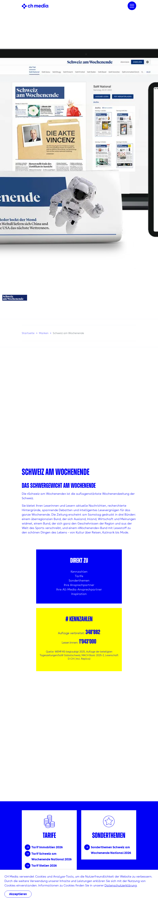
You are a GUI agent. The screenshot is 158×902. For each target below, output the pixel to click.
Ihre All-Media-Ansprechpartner (79, 589)
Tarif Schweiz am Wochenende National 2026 (51, 856)
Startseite (28, 333)
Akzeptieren (18, 894)
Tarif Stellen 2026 (44, 865)
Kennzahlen (79, 571)
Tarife (79, 576)
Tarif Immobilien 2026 (47, 847)
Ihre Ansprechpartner (79, 585)
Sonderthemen (79, 580)
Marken (43, 333)
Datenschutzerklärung (121, 885)
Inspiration (79, 594)
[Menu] (132, 5)
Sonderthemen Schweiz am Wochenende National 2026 (111, 850)
